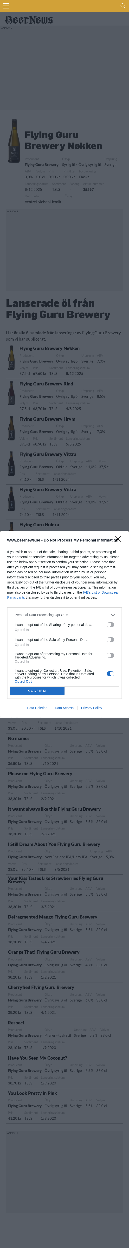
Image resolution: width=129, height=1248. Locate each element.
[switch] (110, 624)
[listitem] (64, 614)
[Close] (119, 540)
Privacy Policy (91, 708)
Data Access (64, 708)
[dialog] (64, 624)
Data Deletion (37, 708)
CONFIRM (37, 691)
